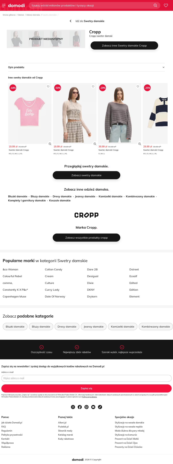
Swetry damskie (49, 15)
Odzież (21, 15)
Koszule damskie (60, 200)
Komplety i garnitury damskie (27, 200)
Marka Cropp (86, 227)
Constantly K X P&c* (15, 289)
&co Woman (10, 269)
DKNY (91, 289)
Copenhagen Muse (14, 296)
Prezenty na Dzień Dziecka (128, 447)
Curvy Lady (52, 289)
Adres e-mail (7, 372)
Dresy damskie (62, 196)
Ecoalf (133, 276)
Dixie (90, 283)
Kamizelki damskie (110, 196)
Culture (49, 283)
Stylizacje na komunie (126, 434)
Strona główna (9, 15)
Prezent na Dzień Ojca (126, 443)
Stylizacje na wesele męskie (129, 426)
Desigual (92, 276)
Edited (133, 283)
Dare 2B (92, 269)
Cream (49, 276)
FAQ (3, 426)
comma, (8, 283)
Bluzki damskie (17, 196)
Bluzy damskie (40, 196)
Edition (133, 289)
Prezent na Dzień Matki (127, 438)
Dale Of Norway (55, 296)
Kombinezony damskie (140, 196)
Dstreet (134, 269)
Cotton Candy (53, 269)
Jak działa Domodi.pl (11, 422)
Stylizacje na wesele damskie (129, 422)
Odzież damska (33, 15)
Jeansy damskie (85, 196)
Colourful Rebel (12, 276)
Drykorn (92, 296)
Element (134, 296)
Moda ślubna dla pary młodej (129, 430)
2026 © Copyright (93, 459)
